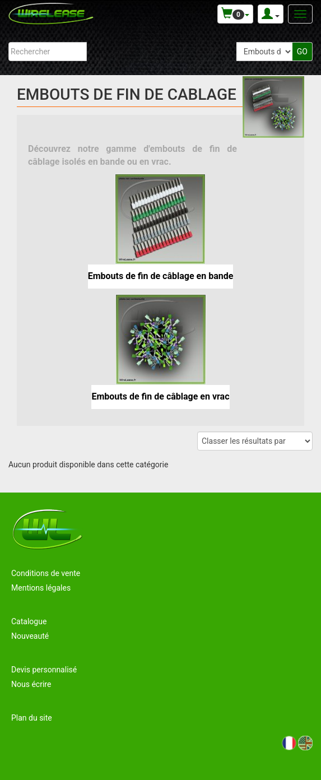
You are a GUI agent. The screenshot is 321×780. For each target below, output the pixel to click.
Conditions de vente (45, 573)
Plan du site (31, 717)
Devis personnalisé (44, 669)
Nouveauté (30, 636)
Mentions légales (41, 587)
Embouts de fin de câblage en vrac (160, 396)
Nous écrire (31, 684)
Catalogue (28, 621)
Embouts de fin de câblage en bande (161, 276)
